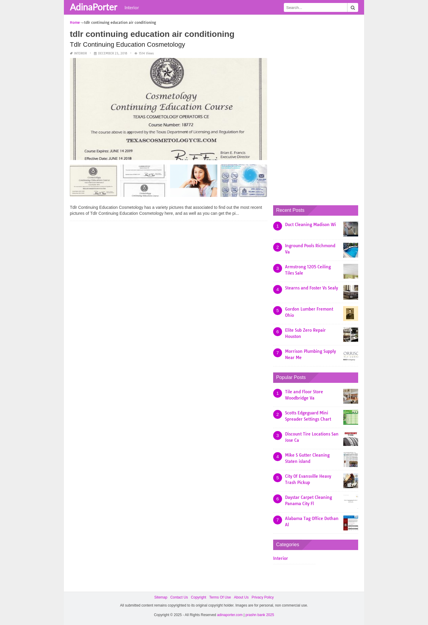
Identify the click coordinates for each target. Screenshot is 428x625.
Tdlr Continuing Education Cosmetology (127, 44)
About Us (241, 597)
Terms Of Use (220, 597)
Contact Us (179, 597)
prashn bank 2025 (260, 615)
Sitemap (160, 597)
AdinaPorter (93, 6)
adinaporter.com (230, 615)
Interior (132, 7)
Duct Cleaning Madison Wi (310, 224)
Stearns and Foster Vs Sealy (311, 288)
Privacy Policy (262, 597)
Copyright (198, 597)
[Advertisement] (317, 108)
